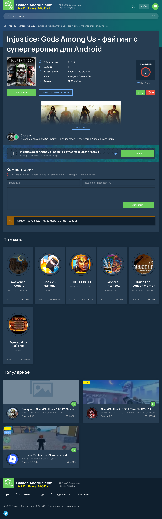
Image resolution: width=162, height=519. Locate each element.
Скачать (22, 92)
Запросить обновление (56, 92)
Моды (41, 494)
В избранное (147, 83)
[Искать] (154, 16)
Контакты (83, 494)
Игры (22, 25)
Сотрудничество (61, 494)
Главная (12, 25)
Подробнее (81, 127)
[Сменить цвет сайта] (133, 6)
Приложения (23, 494)
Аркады (31, 25)
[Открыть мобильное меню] (155, 6)
